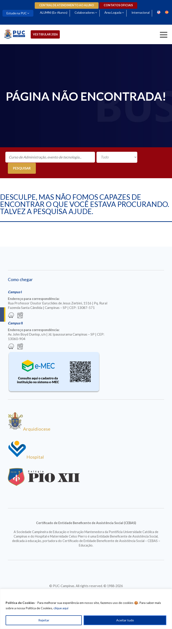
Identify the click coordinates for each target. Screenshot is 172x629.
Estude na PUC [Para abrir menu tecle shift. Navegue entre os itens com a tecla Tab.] (16, 13)
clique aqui (61, 608)
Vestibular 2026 (45, 34)
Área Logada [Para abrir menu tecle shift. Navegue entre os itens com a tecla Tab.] (112, 12)
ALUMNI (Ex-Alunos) (53, 12)
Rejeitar (43, 620)
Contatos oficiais (118, 5)
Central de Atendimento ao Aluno (66, 5)
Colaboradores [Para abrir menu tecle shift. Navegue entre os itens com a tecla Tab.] (85, 12)
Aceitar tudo (125, 620)
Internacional (140, 12)
